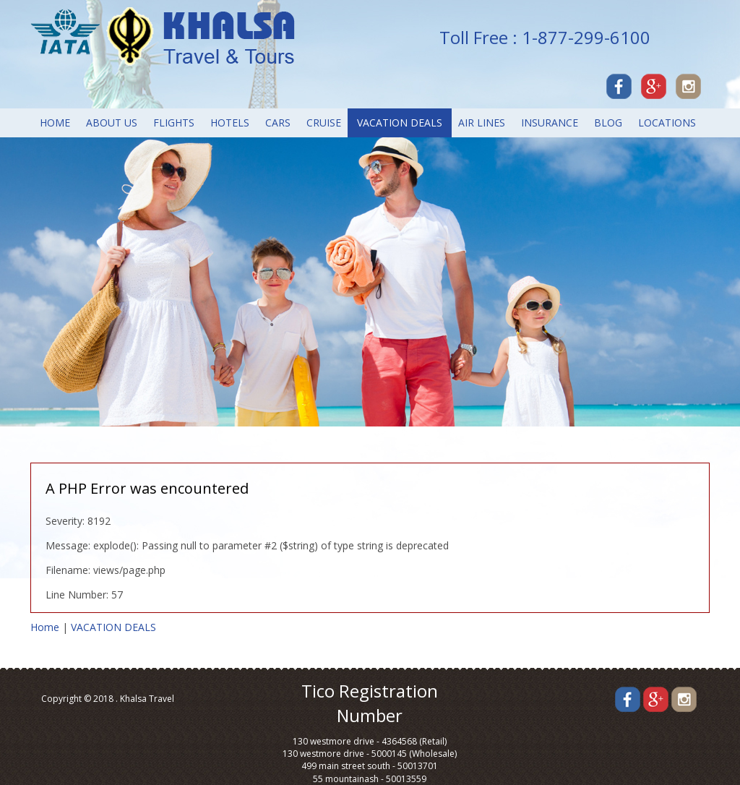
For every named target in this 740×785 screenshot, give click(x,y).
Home (55, 122)
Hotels (229, 122)
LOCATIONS (667, 122)
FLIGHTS (173, 122)
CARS (278, 122)
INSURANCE (549, 122)
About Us (111, 122)
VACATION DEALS (399, 122)
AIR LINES (481, 122)
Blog (608, 122)
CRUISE (323, 122)
